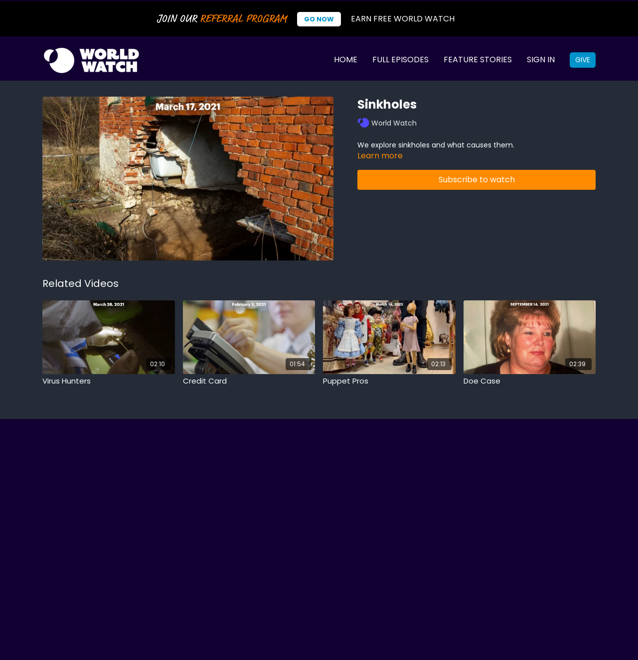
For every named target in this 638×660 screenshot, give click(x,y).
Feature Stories (478, 59)
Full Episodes (400, 59)
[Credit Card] (249, 381)
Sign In (541, 59)
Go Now (319, 19)
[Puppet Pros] (389, 381)
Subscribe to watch (477, 179)
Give (582, 60)
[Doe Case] (530, 381)
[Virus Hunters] (108, 381)
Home (345, 59)
